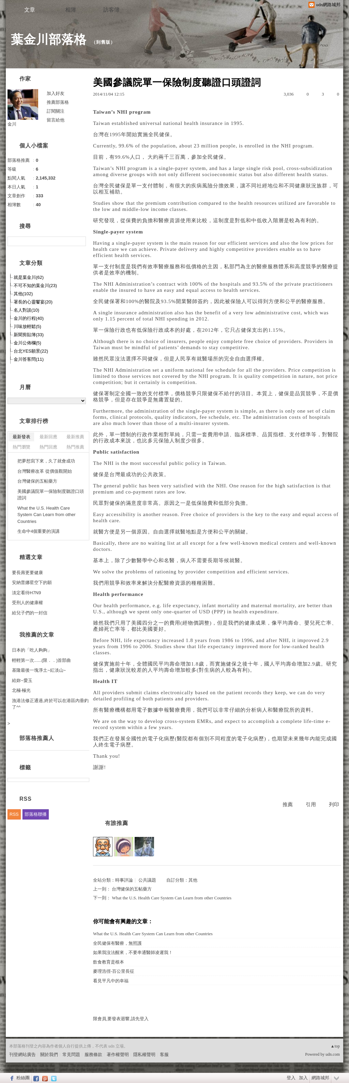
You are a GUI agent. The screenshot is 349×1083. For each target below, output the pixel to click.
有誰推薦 (116, 823)
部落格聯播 (36, 814)
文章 (29, 10)
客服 (164, 1054)
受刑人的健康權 (27, 602)
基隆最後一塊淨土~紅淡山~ (39, 670)
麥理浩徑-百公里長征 (113, 971)
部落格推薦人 (36, 738)
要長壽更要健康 (27, 572)
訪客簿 (111, 10)
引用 (311, 804)
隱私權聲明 (144, 1054)
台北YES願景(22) (31, 351)
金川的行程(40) (29, 318)
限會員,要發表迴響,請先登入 (121, 1018)
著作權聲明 (118, 1054)
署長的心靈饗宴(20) (33, 301)
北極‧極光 (21, 690)
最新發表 (21, 436)
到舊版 (103, 42)
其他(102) (23, 293)
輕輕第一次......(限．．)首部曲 (41, 660)
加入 (303, 1077)
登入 (291, 1077)
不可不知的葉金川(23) (35, 285)
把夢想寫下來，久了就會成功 (46, 461)
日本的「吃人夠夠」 (32, 650)
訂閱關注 (55, 111)
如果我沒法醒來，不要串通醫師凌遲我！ (133, 952)
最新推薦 (75, 436)
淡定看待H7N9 (26, 592)
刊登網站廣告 (22, 1054)
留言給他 (55, 120)
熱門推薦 (75, 447)
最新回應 (48, 436)
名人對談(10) (26, 310)
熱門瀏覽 (21, 447)
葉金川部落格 (49, 39)
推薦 (288, 804)
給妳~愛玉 (22, 680)
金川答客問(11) (29, 359)
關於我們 (49, 1054)
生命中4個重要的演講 (38, 531)
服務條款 (93, 1054)
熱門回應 (48, 447)
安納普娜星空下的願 (32, 582)
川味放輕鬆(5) (27, 326)
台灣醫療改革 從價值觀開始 (44, 471)
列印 (334, 804)
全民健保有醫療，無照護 (117, 943)
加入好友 (55, 93)
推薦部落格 (58, 102)
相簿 (70, 10)
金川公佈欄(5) (27, 342)
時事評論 (124, 880)
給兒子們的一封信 (29, 612)
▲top (335, 1046)
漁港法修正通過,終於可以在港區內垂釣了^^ (50, 704)
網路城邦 (320, 1077)
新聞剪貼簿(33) (29, 334)
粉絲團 (23, 1077)
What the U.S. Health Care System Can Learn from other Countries (171, 897)
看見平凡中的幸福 (110, 980)
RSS (14, 814)
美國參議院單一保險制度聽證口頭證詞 (50, 495)
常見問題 (71, 1054)
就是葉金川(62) (29, 277)
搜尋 (80, 241)
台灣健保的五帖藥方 (132, 889)
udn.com (332, 1054)
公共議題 (147, 880)
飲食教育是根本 (108, 962)
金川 (11, 124)
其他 (192, 880)
